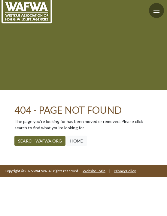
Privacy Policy (125, 171)
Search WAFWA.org (40, 140)
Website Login (94, 171)
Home (76, 140)
